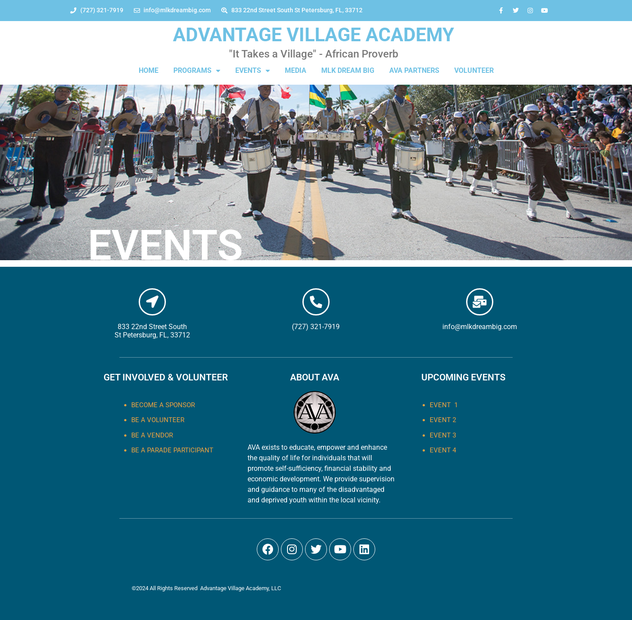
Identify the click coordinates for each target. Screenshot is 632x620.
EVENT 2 (443, 420)
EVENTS (252, 71)
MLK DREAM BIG (347, 70)
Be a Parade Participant (172, 450)
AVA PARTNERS (414, 70)
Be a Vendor (152, 435)
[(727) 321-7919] (316, 301)
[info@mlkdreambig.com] (479, 301)
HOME (148, 70)
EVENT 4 (443, 450)
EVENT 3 (443, 435)
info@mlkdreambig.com (479, 327)
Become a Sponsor (163, 405)
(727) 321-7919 (316, 327)
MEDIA (295, 70)
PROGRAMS (196, 71)
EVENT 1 (444, 405)
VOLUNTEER (474, 70)
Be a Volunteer (157, 420)
